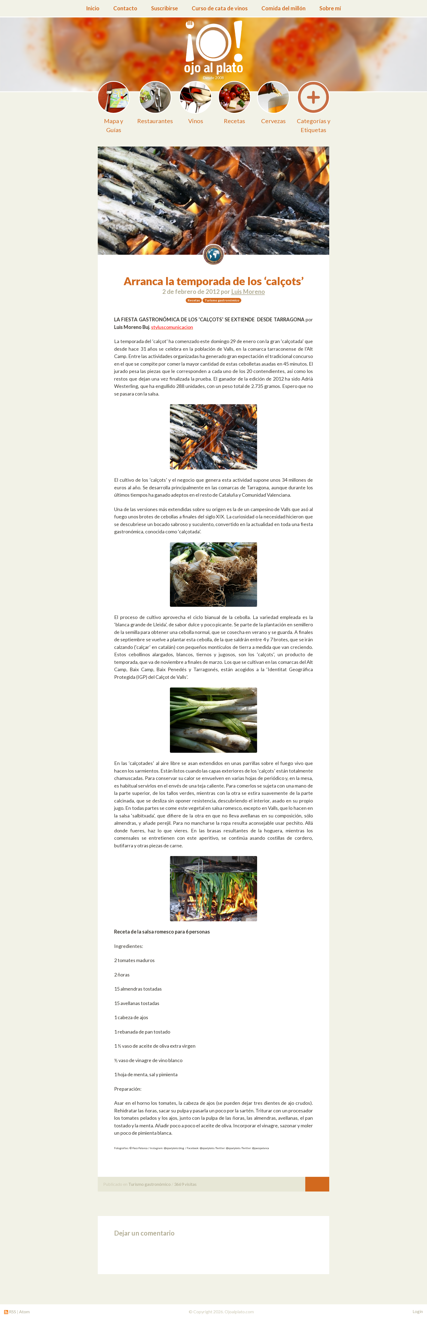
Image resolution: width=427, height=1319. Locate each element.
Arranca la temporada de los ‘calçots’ (214, 281)
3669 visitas (185, 1184)
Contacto (125, 8)
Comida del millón (283, 8)
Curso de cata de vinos (220, 8)
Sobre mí (330, 8)
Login (418, 1311)
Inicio (92, 8)
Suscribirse (164, 8)
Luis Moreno (248, 291)
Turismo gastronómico (149, 1184)
